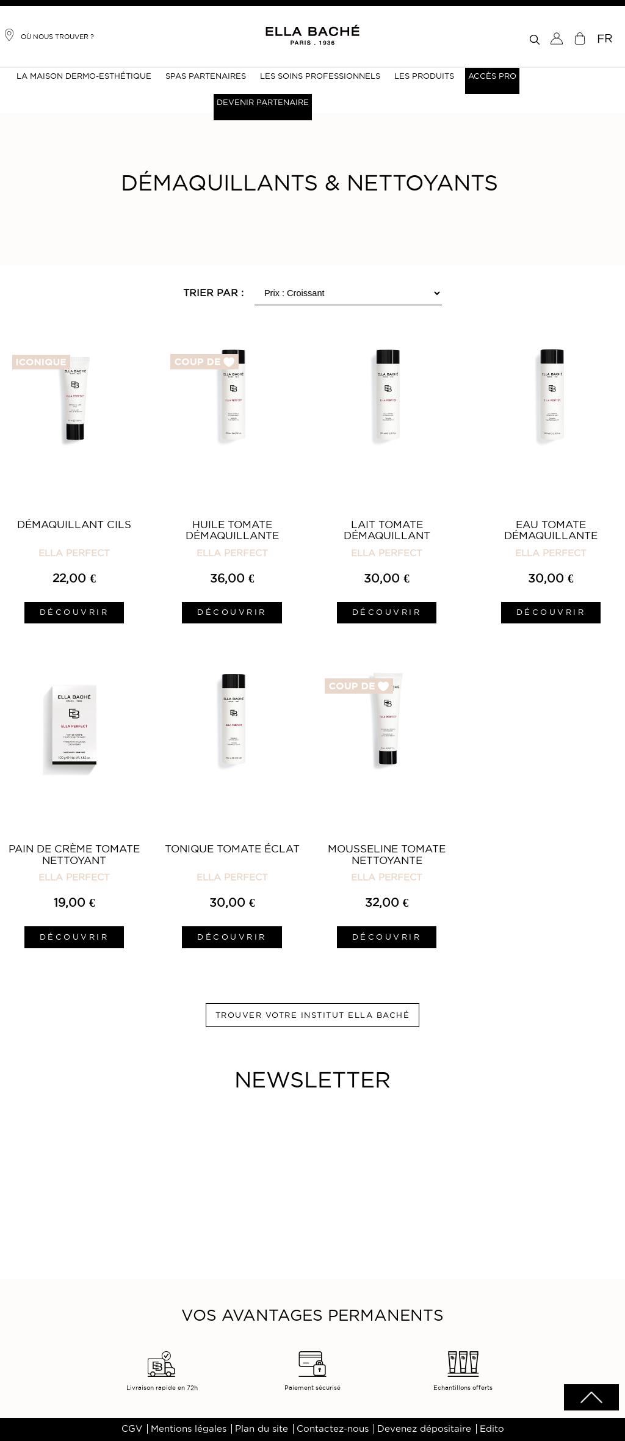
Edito (492, 1429)
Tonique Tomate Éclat (232, 848)
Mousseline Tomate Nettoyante (387, 854)
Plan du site (261, 1429)
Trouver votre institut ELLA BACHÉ (312, 1015)
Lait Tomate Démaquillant (387, 530)
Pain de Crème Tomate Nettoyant (74, 854)
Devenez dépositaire (424, 1429)
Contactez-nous (333, 1429)
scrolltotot (591, 1397)
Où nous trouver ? (48, 35)
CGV (131, 1429)
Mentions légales (188, 1429)
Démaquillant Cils (74, 524)
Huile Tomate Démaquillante (232, 530)
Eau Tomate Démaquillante (551, 530)
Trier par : (213, 293)
